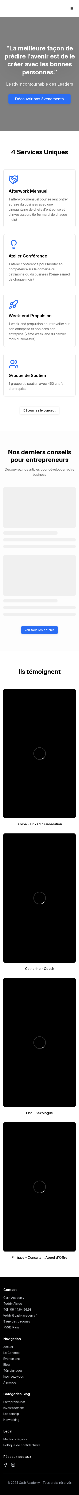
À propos (9, 1382)
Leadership (11, 1414)
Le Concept (11, 1353)
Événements (11, 1358)
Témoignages (13, 1370)
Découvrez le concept (39, 410)
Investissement (13, 1408)
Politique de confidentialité (21, 1445)
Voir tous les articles (39, 630)
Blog (6, 1364)
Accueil (8, 1347)
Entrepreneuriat (14, 1402)
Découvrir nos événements (39, 99)
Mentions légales (15, 1439)
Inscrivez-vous (13, 1376)
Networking (11, 1419)
